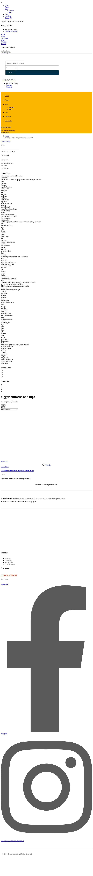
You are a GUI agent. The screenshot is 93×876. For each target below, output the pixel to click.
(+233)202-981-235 (9, 575)
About (7, 7)
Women (11, 11)
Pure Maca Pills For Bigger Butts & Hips (17, 471)
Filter (3, 405)
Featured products (9, 152)
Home (7, 5)
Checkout (8, 16)
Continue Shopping (11, 31)
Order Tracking (10, 564)
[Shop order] (9, 409)
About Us (8, 558)
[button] (3, 34)
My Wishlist (9, 562)
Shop (6, 9)
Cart (6, 14)
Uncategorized (8, 163)
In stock (6, 155)
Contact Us (8, 18)
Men (10, 12)
